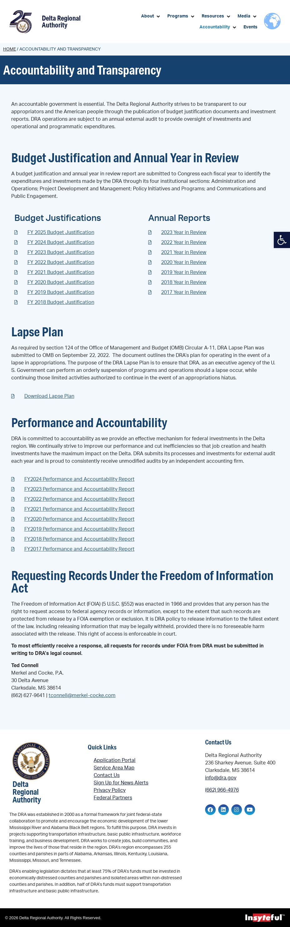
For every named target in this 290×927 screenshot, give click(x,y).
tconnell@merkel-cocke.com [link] (82, 695)
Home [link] (9, 49)
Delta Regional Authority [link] (61, 21)
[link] (282, 240)
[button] (151, 16)
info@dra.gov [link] (220, 777)
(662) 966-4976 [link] (222, 790)
